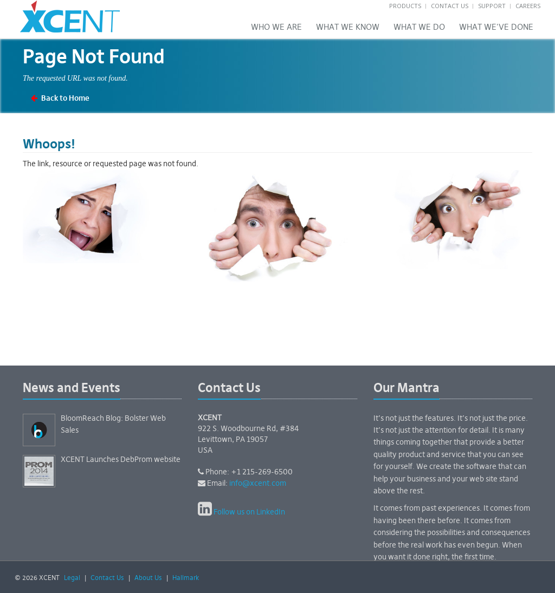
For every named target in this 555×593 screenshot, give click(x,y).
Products (405, 6)
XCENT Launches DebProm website (120, 460)
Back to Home (65, 98)
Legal (72, 578)
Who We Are (276, 27)
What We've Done (496, 27)
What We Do (419, 27)
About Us (148, 578)
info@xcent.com (257, 483)
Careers (527, 6)
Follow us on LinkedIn (249, 512)
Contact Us (449, 6)
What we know (347, 27)
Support (492, 6)
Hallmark (185, 578)
